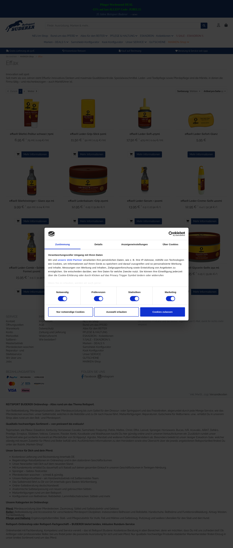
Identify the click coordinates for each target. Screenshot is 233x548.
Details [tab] (99, 244)
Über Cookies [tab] (170, 244)
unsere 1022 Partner (70, 260)
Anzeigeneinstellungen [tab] (134, 244)
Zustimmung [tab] (62, 244)
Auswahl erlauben (116, 311)
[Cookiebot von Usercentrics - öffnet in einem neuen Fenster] (171, 233)
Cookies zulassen (163, 311)
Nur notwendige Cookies (70, 311)
